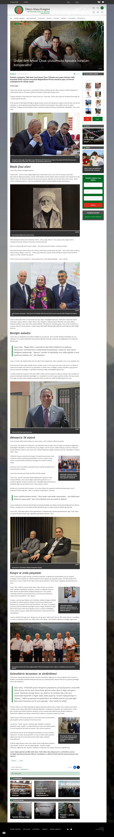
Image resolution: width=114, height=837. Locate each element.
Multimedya (71, 18)
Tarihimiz (64, 18)
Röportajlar (81, 18)
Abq (98, 12)
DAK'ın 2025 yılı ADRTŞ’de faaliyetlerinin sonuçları (92, 169)
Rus (94, 8)
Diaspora (56, 18)
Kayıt (77, 2)
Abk (94, 12)
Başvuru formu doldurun (93, 217)
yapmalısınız (25, 769)
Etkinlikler (41, 18)
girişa (12, 769)
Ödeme (93, 205)
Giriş (68, 2)
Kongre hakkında (19, 18)
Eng (98, 8)
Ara (102, 12)
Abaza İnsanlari (31, 18)
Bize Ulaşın (26, 829)
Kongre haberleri (55, 829)
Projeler (49, 18)
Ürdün (23, 24)
